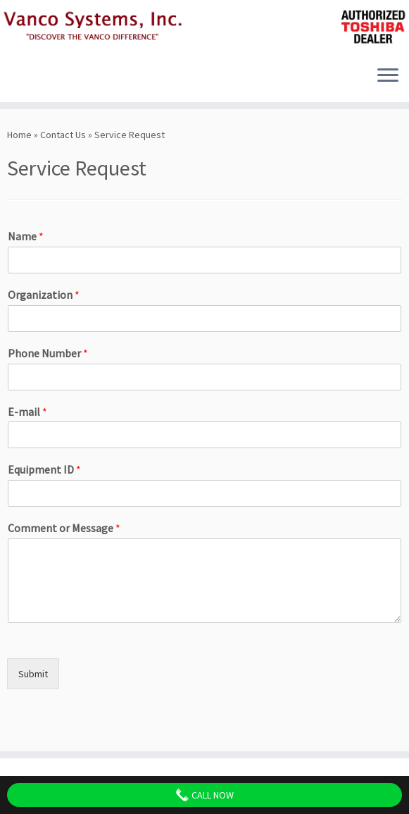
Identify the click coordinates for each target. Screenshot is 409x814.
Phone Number (48, 353)
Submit (33, 673)
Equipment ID (44, 469)
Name (26, 236)
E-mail (27, 412)
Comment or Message (64, 528)
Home (19, 134)
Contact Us (63, 134)
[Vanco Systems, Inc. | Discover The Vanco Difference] (204, 27)
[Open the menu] (387, 76)
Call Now (204, 795)
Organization (44, 295)
